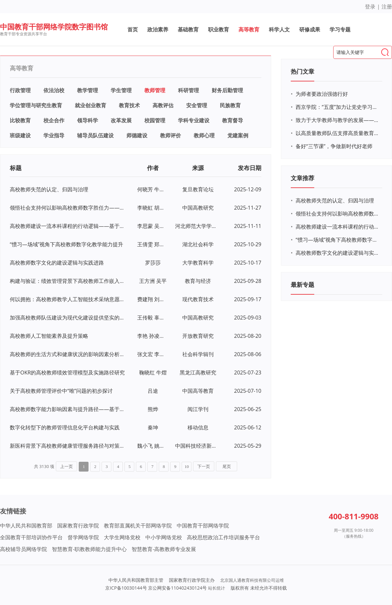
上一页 (66, 466)
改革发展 (121, 120)
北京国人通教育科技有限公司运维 (252, 580)
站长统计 (216, 588)
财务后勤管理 (227, 90)
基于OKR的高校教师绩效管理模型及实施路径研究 (67, 372)
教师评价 (170, 135)
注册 (387, 6)
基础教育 (188, 29)
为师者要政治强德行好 (322, 93)
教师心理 (204, 135)
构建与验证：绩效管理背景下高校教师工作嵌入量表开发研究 (68, 281)
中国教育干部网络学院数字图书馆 (54, 26)
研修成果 (309, 29)
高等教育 (248, 29)
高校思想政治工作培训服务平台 (223, 537)
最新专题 (302, 284)
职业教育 (218, 29)
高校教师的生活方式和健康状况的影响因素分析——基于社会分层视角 (68, 354)
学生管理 (121, 90)
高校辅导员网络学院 (23, 549)
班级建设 (20, 135)
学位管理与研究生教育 (36, 105)
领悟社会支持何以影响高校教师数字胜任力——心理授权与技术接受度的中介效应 (68, 207)
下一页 (203, 466)
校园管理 (154, 120)
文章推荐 (302, 178)
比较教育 (20, 120)
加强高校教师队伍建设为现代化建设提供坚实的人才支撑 (68, 317)
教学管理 (87, 90)
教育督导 (232, 120)
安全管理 (196, 105)
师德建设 (136, 135)
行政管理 (20, 90)
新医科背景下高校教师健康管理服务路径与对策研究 (68, 445)
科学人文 (279, 29)
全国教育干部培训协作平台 (31, 537)
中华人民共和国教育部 (26, 525)
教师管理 (154, 90)
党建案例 (237, 135)
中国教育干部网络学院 (203, 525)
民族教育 (230, 105)
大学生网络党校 (122, 537)
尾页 (226, 466)
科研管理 (188, 90)
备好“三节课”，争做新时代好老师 (334, 146)
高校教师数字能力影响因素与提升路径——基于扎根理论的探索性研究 (68, 409)
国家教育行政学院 (78, 525)
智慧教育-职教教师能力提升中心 (89, 549)
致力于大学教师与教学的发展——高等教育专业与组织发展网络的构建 (338, 120)
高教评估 (163, 105)
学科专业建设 (193, 120)
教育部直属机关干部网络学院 (138, 525)
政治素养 (157, 29)
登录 (370, 6)
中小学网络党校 (163, 537)
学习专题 (340, 29)
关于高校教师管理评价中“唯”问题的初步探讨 (61, 390)
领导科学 (87, 120)
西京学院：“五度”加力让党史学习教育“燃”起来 (338, 107)
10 (187, 466)
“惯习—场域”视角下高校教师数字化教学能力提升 (66, 244)
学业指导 (53, 135)
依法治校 (53, 90)
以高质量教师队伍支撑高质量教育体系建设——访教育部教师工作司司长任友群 (338, 133)
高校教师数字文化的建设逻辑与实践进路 (57, 262)
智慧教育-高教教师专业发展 (164, 549)
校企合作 (53, 120)
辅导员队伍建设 (95, 135)
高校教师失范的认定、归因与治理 (49, 189)
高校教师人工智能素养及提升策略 (49, 335)
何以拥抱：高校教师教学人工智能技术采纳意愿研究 (68, 299)
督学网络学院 (83, 537)
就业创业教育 (90, 105)
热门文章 (302, 71)
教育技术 (129, 105)
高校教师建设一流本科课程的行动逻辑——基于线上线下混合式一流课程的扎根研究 (68, 226)
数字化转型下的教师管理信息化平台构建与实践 (65, 427)
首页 (132, 29)
